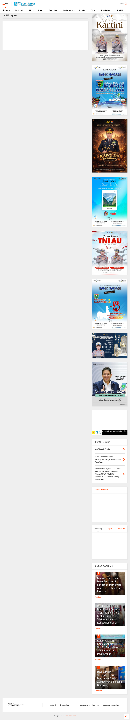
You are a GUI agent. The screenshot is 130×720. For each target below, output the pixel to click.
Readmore (98, 597)
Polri (40, 10)
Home (6, 10)
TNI (31, 10)
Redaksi (53, 705)
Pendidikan (106, 10)
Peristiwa (53, 10)
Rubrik (83, 10)
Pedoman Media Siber (111, 705)
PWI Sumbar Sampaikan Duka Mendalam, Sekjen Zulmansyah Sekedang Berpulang (109, 678)
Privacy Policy (64, 705)
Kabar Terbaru (101, 489)
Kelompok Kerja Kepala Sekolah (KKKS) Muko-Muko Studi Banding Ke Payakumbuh (108, 647)
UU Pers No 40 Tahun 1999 (89, 705)
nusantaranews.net (69, 716)
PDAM (120, 10)
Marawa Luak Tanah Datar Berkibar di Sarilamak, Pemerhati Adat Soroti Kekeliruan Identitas (109, 585)
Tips (93, 10)
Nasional (19, 10)
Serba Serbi (69, 10)
